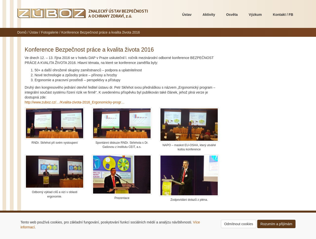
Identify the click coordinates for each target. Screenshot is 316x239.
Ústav (187, 15)
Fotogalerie (50, 32)
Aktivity (209, 15)
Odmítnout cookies (238, 224)
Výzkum (255, 15)
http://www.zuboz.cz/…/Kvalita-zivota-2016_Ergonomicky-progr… (75, 102)
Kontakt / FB (283, 15)
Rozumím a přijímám (276, 224)
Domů (21, 32)
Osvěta (232, 15)
